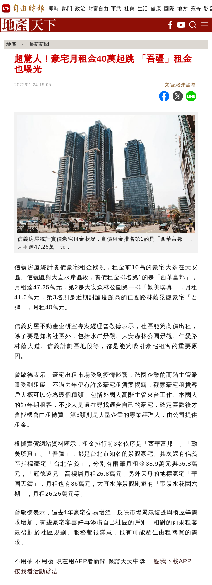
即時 (54, 8)
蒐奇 (196, 8)
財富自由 (98, 8)
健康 (156, 8)
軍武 (116, 8)
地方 (182, 8)
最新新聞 (39, 44)
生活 (143, 8)
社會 (129, 8)
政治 (80, 8)
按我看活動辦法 (36, 571)
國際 (169, 8)
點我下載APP (172, 561)
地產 (11, 44)
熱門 (67, 8)
